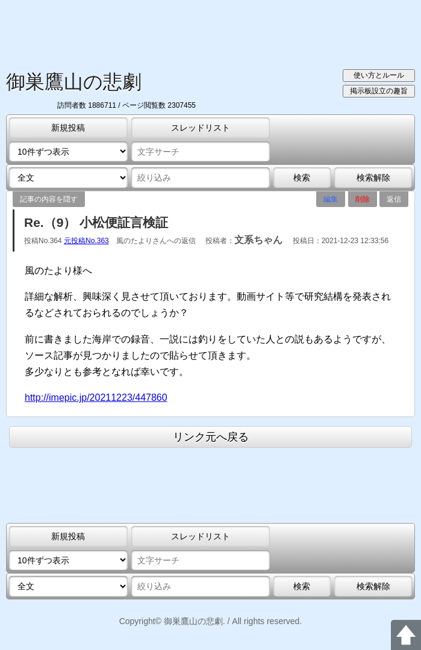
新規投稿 (68, 127)
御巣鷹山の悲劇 (74, 82)
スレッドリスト (200, 127)
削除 (362, 199)
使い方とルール (379, 75)
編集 (330, 199)
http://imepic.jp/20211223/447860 (96, 397)
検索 (301, 177)
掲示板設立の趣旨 (379, 91)
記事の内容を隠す (49, 199)
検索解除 (373, 177)
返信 (394, 199)
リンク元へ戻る (211, 437)
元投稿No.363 (86, 241)
